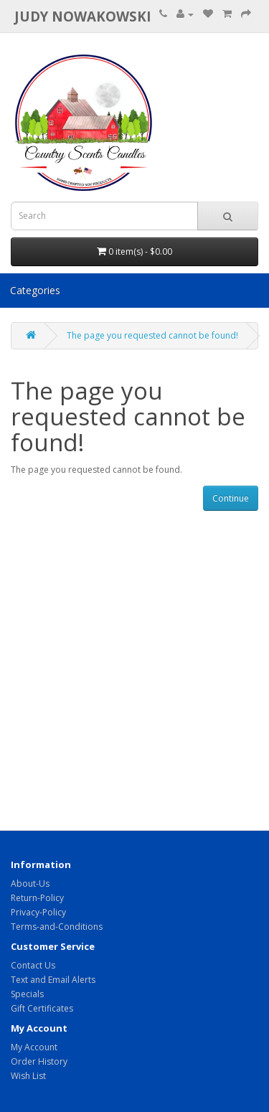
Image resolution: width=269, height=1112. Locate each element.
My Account (34, 1047)
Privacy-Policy (38, 912)
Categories (35, 290)
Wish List (28, 1076)
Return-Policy (37, 898)
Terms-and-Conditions (57, 926)
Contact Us (33, 965)
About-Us (30, 883)
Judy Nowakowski (82, 16)
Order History (39, 1061)
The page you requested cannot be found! (152, 335)
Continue (230, 498)
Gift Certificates (42, 1008)
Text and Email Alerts (53, 980)
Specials (27, 994)
